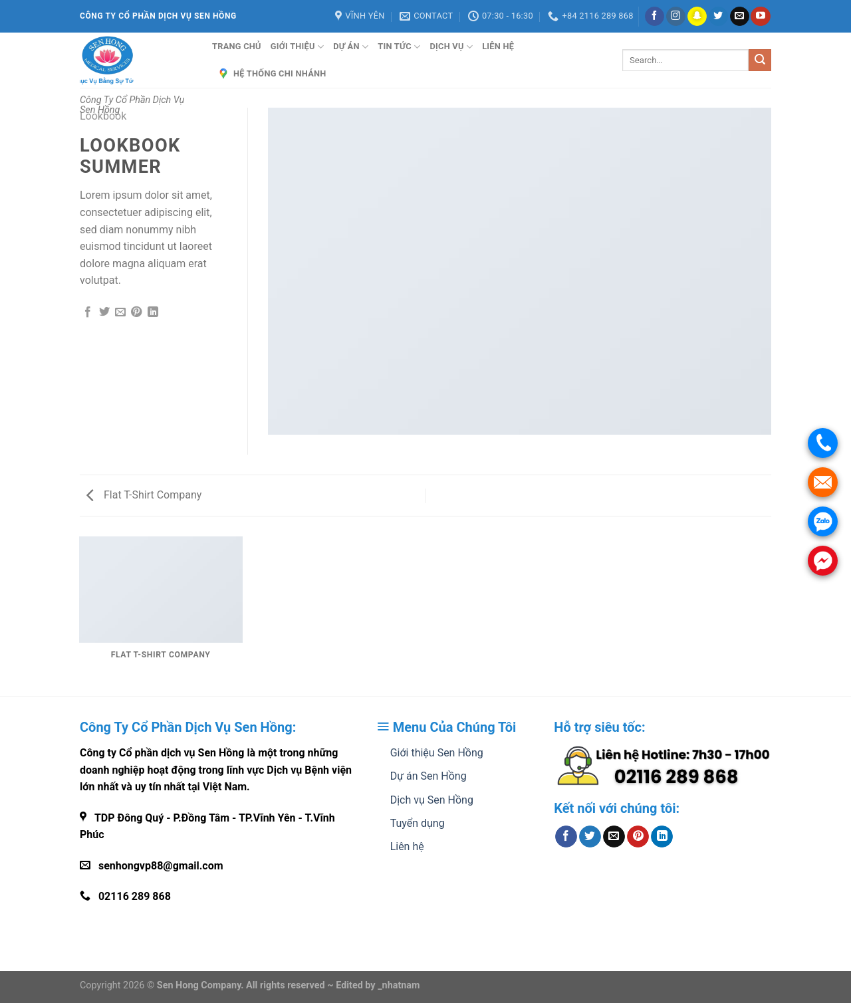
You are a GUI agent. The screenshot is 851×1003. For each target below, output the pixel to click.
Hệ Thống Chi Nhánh (271, 73)
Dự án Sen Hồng (428, 776)
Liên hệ (498, 46)
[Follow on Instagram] (675, 17)
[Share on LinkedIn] (153, 312)
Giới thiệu (297, 47)
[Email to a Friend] (120, 312)
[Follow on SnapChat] (697, 17)
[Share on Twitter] (104, 312)
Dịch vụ (451, 47)
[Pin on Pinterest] (136, 312)
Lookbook (103, 116)
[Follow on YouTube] (760, 17)
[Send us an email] (739, 17)
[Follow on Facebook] (654, 17)
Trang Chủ (236, 46)
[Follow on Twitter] (718, 17)
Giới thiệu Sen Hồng (436, 752)
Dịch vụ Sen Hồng (431, 800)
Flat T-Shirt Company (143, 495)
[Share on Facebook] (87, 312)
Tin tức (399, 47)
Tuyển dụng (417, 823)
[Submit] (760, 60)
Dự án (350, 47)
